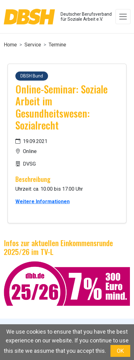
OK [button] (120, 350)
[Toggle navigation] (123, 16)
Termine (57, 45)
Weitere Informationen (42, 201)
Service (32, 45)
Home (10, 45)
